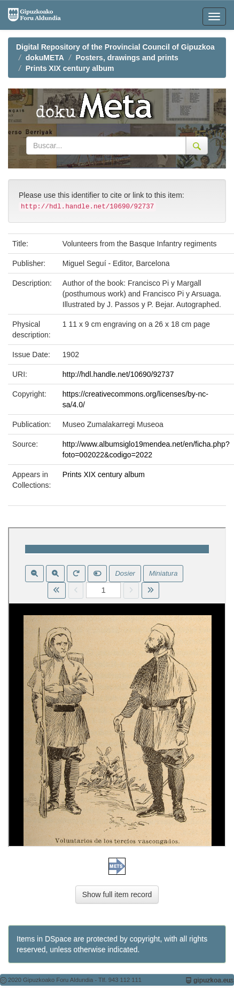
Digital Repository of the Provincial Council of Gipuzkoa (115, 47)
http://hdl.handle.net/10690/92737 (118, 374)
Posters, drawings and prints (127, 57)
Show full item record (117, 894)
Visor (117, 687)
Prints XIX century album (70, 68)
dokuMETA (45, 57)
